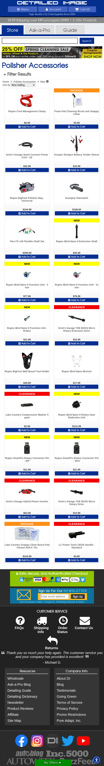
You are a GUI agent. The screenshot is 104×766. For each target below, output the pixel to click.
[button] (96, 760)
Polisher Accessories (24, 81)
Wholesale (15, 678)
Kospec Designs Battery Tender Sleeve (76, 154)
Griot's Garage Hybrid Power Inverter (27, 501)
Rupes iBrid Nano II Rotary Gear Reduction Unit (76, 416)
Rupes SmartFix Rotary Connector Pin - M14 (77, 459)
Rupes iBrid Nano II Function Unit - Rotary (27, 329)
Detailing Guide (19, 690)
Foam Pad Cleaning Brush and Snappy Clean (76, 112)
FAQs (20, 625)
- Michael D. (52, 662)
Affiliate (13, 714)
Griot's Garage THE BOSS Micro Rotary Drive (76, 503)
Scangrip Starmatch (76, 198)
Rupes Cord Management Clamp (27, 111)
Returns (51, 645)
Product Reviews (20, 708)
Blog (60, 684)
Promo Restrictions (71, 714)
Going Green (67, 696)
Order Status (62, 627)
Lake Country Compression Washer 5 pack (27, 416)
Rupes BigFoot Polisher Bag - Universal (27, 199)
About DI (63, 678)
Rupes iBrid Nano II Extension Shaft (76, 241)
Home (6, 81)
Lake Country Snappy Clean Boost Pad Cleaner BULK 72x (27, 546)
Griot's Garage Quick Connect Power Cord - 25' (27, 156)
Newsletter (15, 702)
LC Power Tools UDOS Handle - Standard (77, 546)
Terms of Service (70, 702)
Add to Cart (27, 126)
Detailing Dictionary (22, 696)
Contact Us (84, 625)
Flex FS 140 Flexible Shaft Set (27, 241)
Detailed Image (52, 3)
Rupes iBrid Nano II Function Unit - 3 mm (27, 286)
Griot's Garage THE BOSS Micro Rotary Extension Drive (76, 329)
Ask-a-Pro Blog (19, 684)
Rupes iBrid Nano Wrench (77, 371)
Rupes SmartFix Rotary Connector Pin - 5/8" (27, 459)
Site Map (14, 720)
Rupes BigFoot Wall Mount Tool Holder (27, 371)
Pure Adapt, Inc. (69, 720)
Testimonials (66, 690)
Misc (43, 81)
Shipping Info (41, 627)
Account (53, 9)
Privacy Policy (67, 708)
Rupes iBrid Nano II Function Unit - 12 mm (76, 286)
